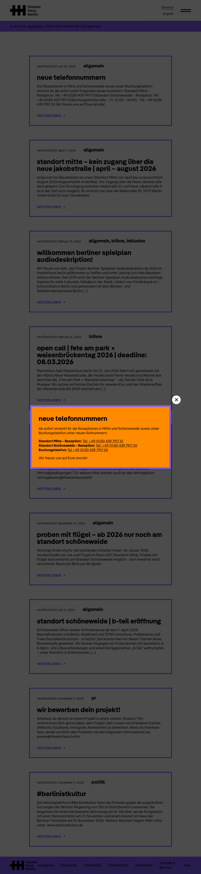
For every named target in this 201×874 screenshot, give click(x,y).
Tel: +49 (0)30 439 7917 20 (116, 445)
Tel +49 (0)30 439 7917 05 (87, 450)
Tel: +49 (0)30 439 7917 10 (102, 441)
